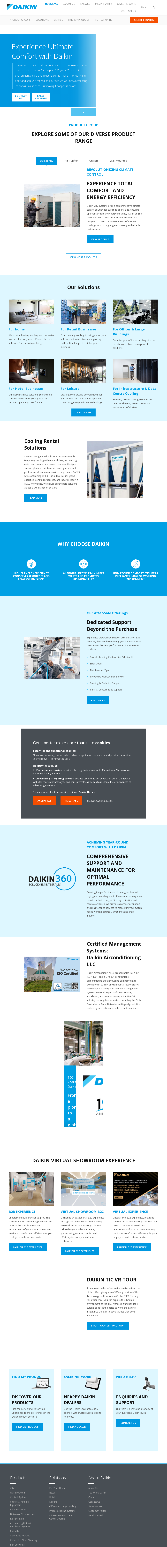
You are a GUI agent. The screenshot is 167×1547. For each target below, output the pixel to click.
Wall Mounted (17, 1492)
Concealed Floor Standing (23, 1540)
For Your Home (57, 1488)
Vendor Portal (95, 1515)
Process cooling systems (62, 1510)
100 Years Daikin (97, 1492)
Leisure (53, 1501)
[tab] (46, 161)
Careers (92, 1497)
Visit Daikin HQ (104, 19)
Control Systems (19, 1497)
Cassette (14, 1531)
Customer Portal (97, 1510)
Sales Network (96, 1506)
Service (58, 19)
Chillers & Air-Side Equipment (19, 1503)
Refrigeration (17, 1518)
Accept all (44, 800)
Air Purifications (18, 1509)
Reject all (71, 800)
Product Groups (19, 19)
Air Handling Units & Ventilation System (20, 1525)
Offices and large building (62, 1506)
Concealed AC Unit (20, 1535)
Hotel (52, 1497)
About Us (93, 1488)
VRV (12, 1488)
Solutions (42, 19)
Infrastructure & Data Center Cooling (60, 1517)
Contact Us (94, 1501)
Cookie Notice (86, 791)
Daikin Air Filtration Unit (22, 1514)
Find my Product (78, 19)
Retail (52, 1492)
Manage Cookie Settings (100, 800)
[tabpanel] (83, 208)
